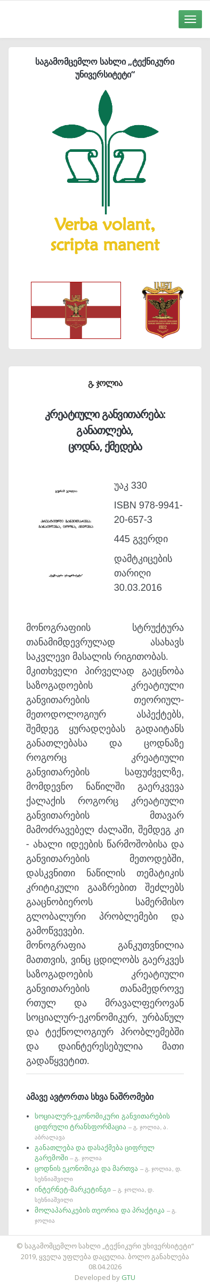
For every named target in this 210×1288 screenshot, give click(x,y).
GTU (128, 1277)
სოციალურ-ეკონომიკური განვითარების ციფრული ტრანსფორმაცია (102, 1126)
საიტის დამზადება (136, 1240)
